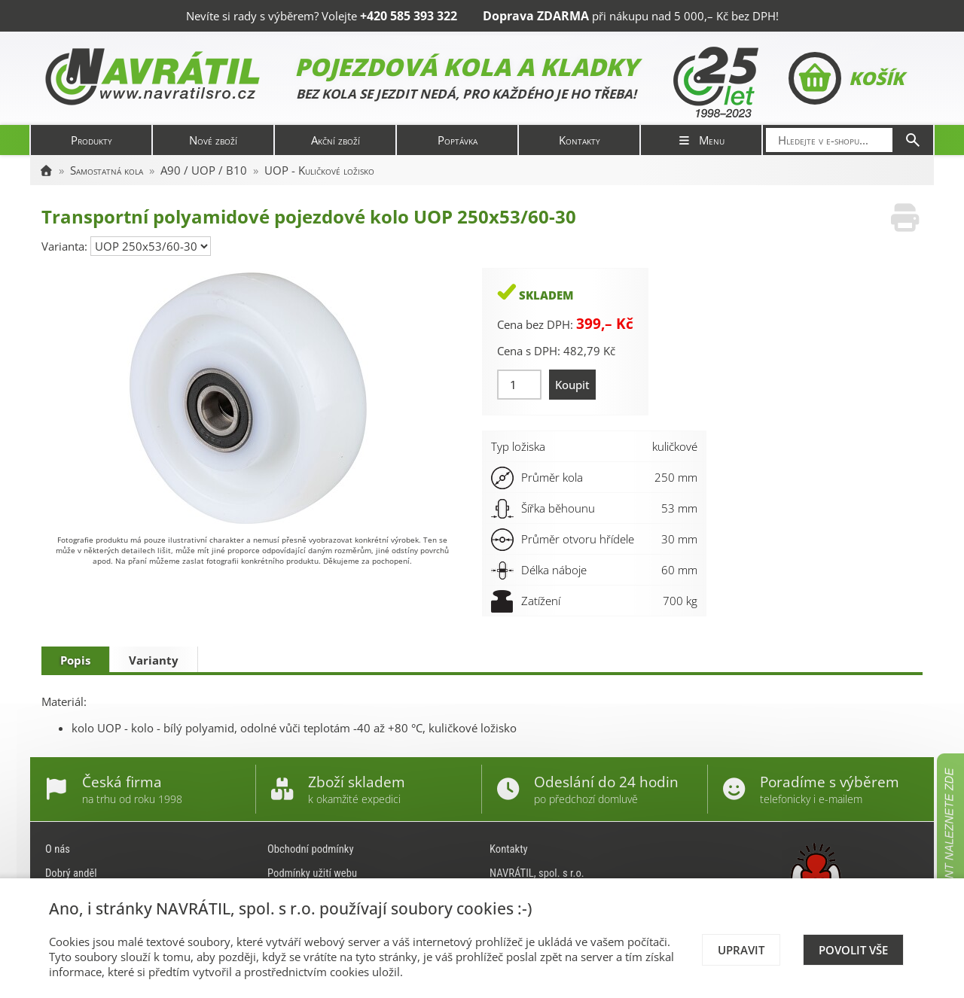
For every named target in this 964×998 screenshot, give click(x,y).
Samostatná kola (106, 170)
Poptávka (457, 140)
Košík (846, 78)
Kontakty (579, 140)
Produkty (91, 140)
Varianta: (65, 246)
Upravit (741, 949)
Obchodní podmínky (310, 849)
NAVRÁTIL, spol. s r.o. (537, 873)
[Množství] (519, 385)
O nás (57, 849)
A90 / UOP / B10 (203, 170)
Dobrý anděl (71, 873)
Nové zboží (213, 140)
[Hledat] (912, 140)
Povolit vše (853, 949)
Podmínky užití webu (312, 873)
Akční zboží (335, 140)
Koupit (572, 384)
